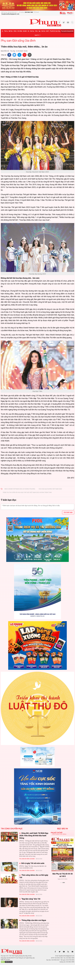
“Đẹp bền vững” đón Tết (30, 899)
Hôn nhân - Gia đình (22, 31)
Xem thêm (62, 886)
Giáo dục (32, 31)
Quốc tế (37, 35)
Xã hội (15, 31)
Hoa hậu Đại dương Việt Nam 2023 (50, 489)
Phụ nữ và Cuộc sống (55, 31)
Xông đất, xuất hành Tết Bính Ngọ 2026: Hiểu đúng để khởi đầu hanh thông (33, 835)
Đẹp (39, 31)
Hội (28, 31)
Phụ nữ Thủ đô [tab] (56, 832)
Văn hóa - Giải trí (45, 31)
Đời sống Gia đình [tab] (59, 834)
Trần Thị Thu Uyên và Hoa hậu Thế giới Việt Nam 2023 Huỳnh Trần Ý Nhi (27, 492)
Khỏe (36, 31)
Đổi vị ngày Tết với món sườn (32, 863)
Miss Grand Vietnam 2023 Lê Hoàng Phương (19, 489)
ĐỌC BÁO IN (62, 829)
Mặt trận (10, 31)
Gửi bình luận (68, 512)
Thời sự (6, 31)
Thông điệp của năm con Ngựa (33, 920)
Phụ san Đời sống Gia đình (67, 31)
